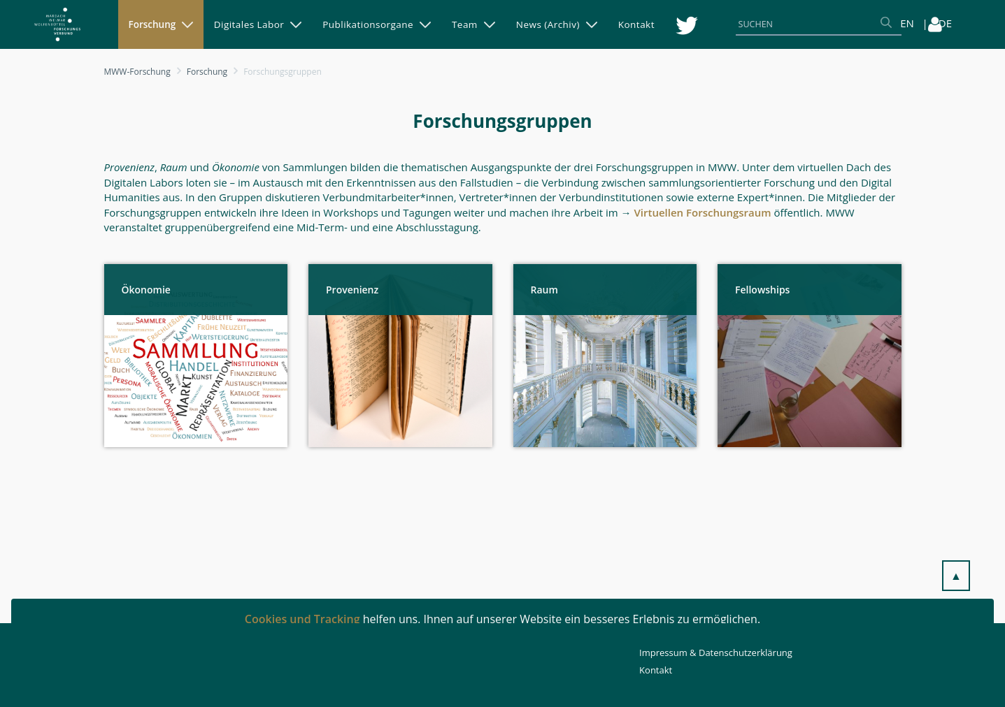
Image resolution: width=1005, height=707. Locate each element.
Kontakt (655, 670)
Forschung (207, 72)
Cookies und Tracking (302, 619)
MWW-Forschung (137, 72)
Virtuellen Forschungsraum (702, 212)
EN (907, 23)
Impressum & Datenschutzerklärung (715, 652)
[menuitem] (161, 24)
